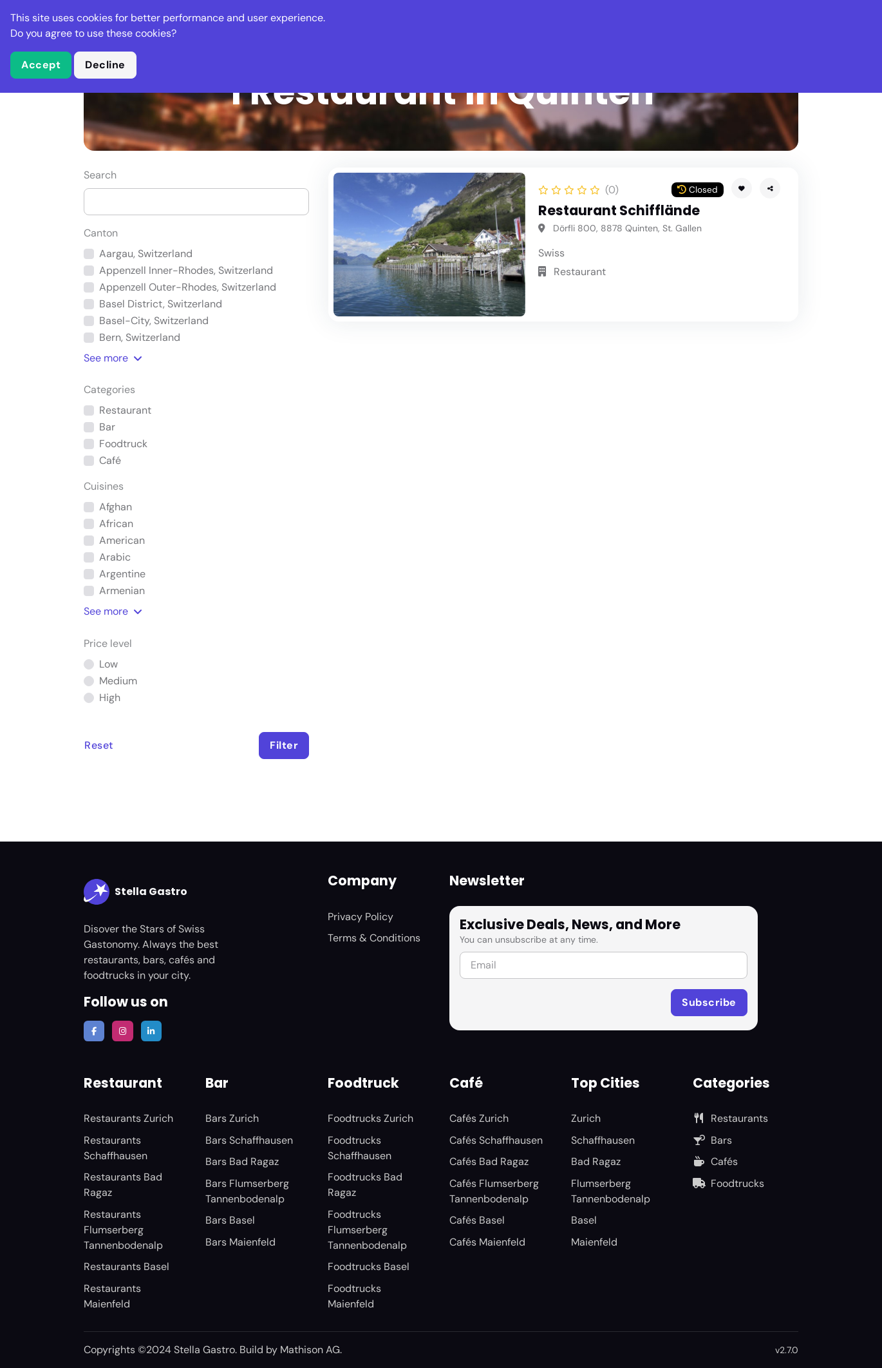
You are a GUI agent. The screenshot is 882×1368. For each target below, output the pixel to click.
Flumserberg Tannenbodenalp (610, 1191)
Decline (105, 65)
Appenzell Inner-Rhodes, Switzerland (186, 270)
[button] (770, 188)
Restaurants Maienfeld (112, 1296)
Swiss (551, 253)
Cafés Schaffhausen (496, 1140)
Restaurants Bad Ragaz (123, 1184)
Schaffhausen (603, 1140)
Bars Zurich (232, 1118)
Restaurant (125, 410)
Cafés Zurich (479, 1118)
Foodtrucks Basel (368, 1266)
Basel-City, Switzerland (154, 320)
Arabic (115, 557)
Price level (108, 643)
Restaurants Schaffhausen (115, 1147)
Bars (712, 1140)
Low (108, 664)
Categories (109, 389)
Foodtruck (123, 443)
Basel (584, 1220)
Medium (118, 681)
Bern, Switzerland (139, 337)
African (116, 523)
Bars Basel (230, 1220)
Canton (101, 233)
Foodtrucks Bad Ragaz (365, 1184)
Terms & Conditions (374, 938)
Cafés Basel (477, 1220)
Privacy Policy (360, 916)
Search (100, 175)
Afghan (115, 507)
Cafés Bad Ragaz (489, 1161)
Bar (107, 427)
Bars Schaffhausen (249, 1140)
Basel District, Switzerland (160, 304)
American (122, 540)
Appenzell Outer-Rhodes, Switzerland (187, 287)
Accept (41, 65)
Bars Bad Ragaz (242, 1161)
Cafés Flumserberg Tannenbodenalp (494, 1191)
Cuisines (104, 486)
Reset (98, 745)
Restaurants (730, 1118)
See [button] (113, 358)
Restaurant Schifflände (619, 210)
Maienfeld (594, 1242)
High (109, 697)
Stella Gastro (135, 892)
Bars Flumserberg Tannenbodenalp (247, 1191)
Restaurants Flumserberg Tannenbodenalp (123, 1230)
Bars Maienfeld (240, 1242)
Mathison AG (310, 1349)
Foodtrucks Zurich (370, 1118)
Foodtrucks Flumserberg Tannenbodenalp (367, 1230)
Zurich (586, 1118)
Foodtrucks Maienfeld (354, 1296)
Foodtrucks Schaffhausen (359, 1147)
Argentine (122, 574)
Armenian (122, 590)
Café (110, 460)
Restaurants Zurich (128, 1118)
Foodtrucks (728, 1183)
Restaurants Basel (126, 1266)
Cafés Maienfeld (487, 1242)
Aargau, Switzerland (145, 253)
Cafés (715, 1161)
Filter (284, 745)
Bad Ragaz (596, 1161)
